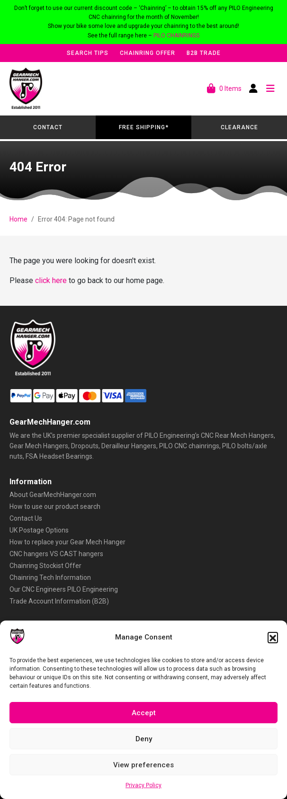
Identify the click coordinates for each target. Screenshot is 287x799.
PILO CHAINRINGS (176, 35)
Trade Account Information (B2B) (59, 601)
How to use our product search (54, 506)
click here (51, 280)
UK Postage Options (39, 530)
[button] (273, 637)
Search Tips (87, 53)
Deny (143, 739)
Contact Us (25, 518)
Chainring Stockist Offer (45, 565)
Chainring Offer (147, 53)
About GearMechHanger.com (52, 494)
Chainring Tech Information (50, 577)
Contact (48, 127)
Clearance (239, 127)
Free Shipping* (144, 127)
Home (18, 219)
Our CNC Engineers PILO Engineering (63, 589)
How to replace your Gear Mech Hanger (67, 542)
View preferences (143, 765)
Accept (144, 713)
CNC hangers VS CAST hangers (56, 554)
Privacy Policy (143, 785)
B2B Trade (204, 53)
